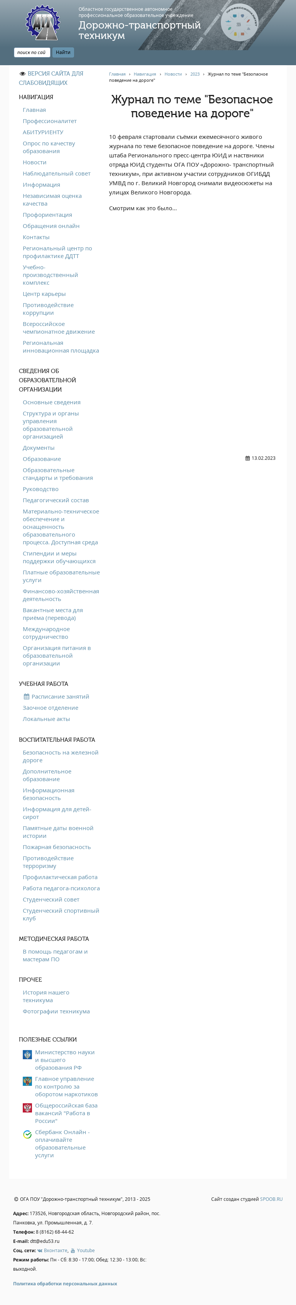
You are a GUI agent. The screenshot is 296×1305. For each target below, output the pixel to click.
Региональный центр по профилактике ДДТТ (57, 252)
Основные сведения (52, 402)
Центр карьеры (44, 293)
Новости (35, 162)
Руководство (41, 489)
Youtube (82, 1250)
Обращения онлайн (51, 226)
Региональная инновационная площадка (61, 346)
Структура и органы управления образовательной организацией (51, 424)
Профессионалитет (50, 121)
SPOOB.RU (271, 1199)
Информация (41, 184)
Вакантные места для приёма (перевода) (53, 613)
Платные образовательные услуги (61, 576)
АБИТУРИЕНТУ (43, 132)
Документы (39, 447)
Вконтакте (52, 1250)
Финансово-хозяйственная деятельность (61, 595)
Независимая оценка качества (52, 199)
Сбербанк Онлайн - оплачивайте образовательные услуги (62, 1143)
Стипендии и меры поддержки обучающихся (59, 557)
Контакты (36, 237)
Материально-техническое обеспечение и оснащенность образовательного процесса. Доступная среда (61, 526)
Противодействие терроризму (48, 861)
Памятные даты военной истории (58, 831)
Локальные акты (46, 719)
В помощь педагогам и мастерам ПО (55, 955)
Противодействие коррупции (48, 308)
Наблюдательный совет (57, 173)
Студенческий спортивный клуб (61, 914)
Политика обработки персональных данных (65, 1283)
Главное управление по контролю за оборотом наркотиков (66, 1086)
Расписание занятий (56, 696)
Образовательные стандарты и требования (58, 473)
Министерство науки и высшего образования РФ (65, 1059)
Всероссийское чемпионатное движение (59, 327)
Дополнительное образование (47, 775)
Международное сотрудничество (46, 632)
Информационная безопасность (48, 794)
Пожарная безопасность (57, 847)
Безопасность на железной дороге (61, 756)
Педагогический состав (56, 500)
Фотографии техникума (56, 1011)
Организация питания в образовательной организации (57, 655)
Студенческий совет (51, 899)
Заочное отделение (50, 707)
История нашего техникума (46, 996)
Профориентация (47, 214)
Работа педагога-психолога (61, 888)
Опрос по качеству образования (49, 147)
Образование (42, 459)
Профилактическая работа (60, 877)
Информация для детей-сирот (57, 812)
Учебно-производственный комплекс (50, 274)
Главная (34, 109)
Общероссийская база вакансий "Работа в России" (66, 1112)
